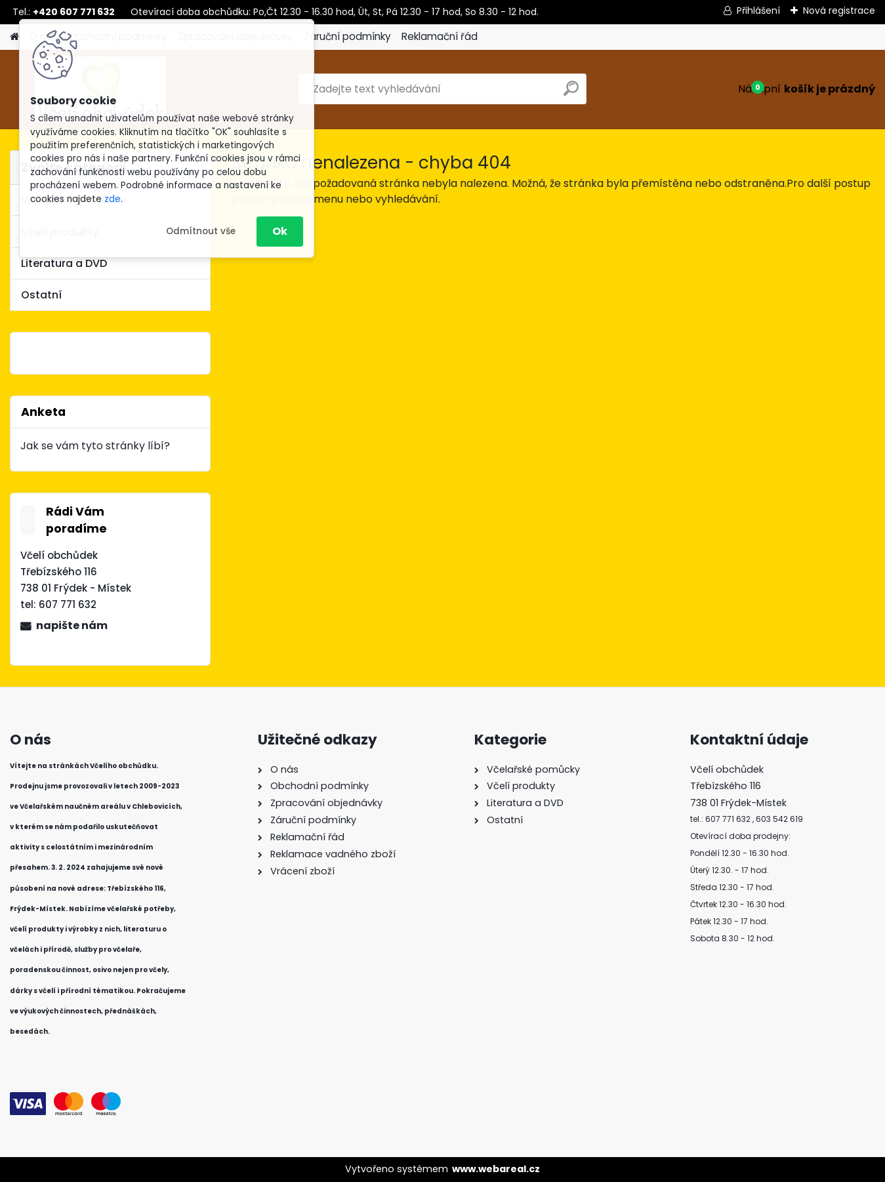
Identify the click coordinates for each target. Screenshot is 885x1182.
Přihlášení (758, 10)
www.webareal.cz (496, 1168)
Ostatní (41, 294)
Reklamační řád (439, 36)
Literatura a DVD (64, 263)
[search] (571, 93)
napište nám (72, 625)
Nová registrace (839, 10)
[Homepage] (14, 37)
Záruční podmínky (347, 36)
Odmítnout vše (201, 231)
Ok (279, 231)
